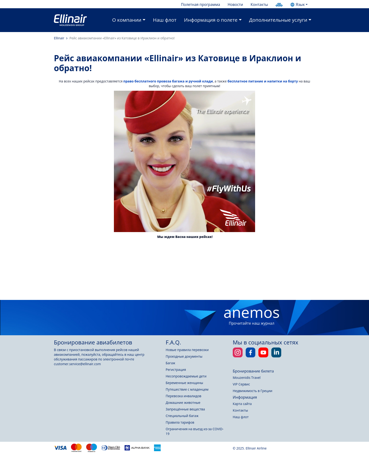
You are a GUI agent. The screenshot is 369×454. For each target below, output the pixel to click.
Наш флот (164, 19)
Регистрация (176, 369)
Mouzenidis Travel (247, 377)
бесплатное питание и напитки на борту (263, 81)
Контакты (259, 4)
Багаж (170, 363)
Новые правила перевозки (187, 350)
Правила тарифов (180, 422)
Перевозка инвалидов (183, 396)
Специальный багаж (182, 415)
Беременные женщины (184, 382)
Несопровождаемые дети (186, 376)
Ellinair (59, 38)
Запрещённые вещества (185, 409)
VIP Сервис (241, 384)
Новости (235, 4)
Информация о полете (210, 19)
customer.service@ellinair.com (77, 364)
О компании (126, 19)
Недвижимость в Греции (252, 391)
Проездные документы (184, 356)
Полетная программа (200, 4)
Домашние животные (183, 402)
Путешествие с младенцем (187, 389)
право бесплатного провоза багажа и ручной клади (168, 81)
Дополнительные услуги (278, 19)
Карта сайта (242, 403)
